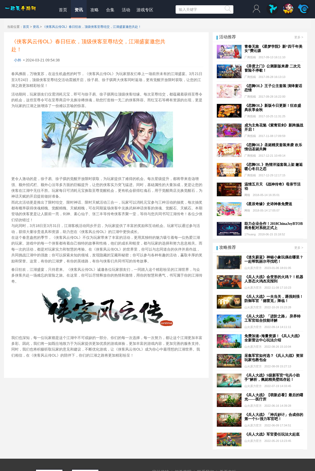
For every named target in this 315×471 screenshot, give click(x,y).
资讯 (79, 10)
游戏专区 (144, 10)
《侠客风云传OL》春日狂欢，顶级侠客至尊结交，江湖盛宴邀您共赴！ (92, 27)
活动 (126, 10)
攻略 (94, 10)
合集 (110, 10)
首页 (63, 10)
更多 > (298, 37)
